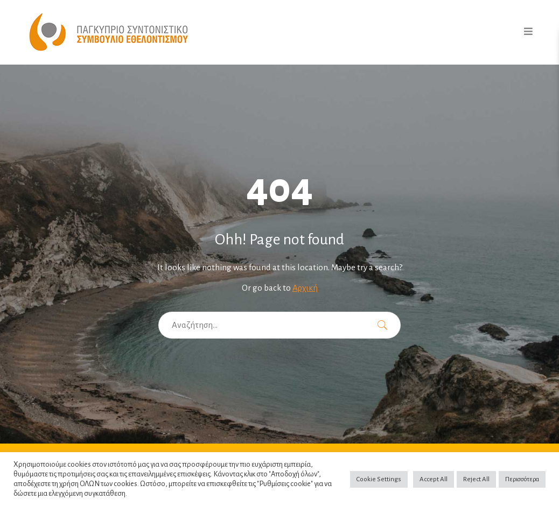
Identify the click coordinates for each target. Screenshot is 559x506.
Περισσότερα (522, 479)
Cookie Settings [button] (379, 479)
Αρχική (305, 287)
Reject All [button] (476, 479)
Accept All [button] (434, 479)
